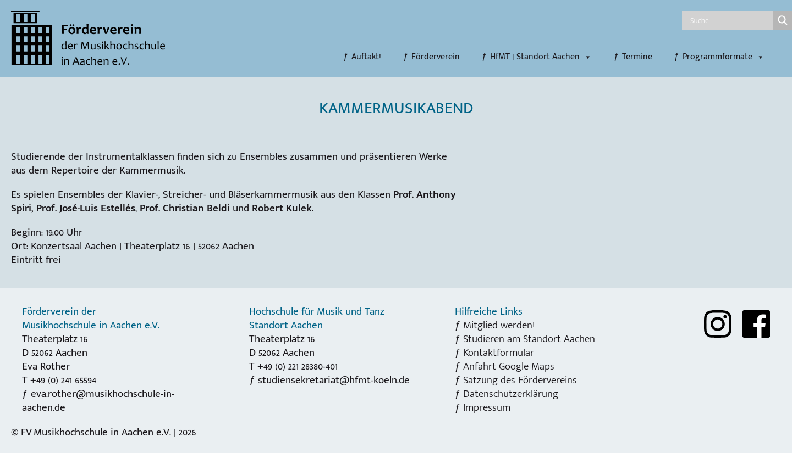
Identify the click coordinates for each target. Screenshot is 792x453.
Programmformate (724, 57)
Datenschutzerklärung (510, 393)
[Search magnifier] (782, 20)
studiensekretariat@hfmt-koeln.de (334, 380)
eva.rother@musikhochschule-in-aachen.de (98, 400)
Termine (637, 57)
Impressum (486, 407)
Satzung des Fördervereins (520, 380)
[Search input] (730, 20)
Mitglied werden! (499, 325)
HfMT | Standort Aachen (541, 57)
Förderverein (435, 57)
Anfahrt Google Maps (508, 366)
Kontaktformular (498, 352)
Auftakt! (366, 57)
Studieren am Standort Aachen (529, 339)
